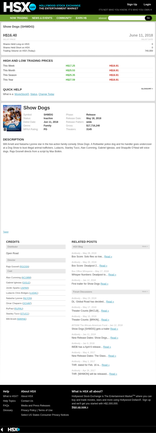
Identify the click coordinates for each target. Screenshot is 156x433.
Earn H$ (81, 18)
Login (147, 4)
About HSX (27, 396)
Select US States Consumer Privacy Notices (45, 415)
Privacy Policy (28, 410)
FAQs (6, 405)
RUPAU (19, 308)
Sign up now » (80, 407)
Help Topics (9, 401)
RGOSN (24, 266)
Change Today (46, 94)
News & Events (42, 18)
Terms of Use (45, 410)
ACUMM (26, 277)
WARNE (21, 319)
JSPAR (24, 288)
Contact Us (27, 401)
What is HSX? (10, 396)
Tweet (6, 232)
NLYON (27, 298)
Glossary (8, 410)
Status (33, 94)
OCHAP (27, 303)
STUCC (24, 313)
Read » (108, 256)
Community (64, 18)
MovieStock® (22, 94)
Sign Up (132, 4)
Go (148, 18)
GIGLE (26, 282)
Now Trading (19, 18)
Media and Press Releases (35, 405)
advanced (103, 18)
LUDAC (33, 293)
